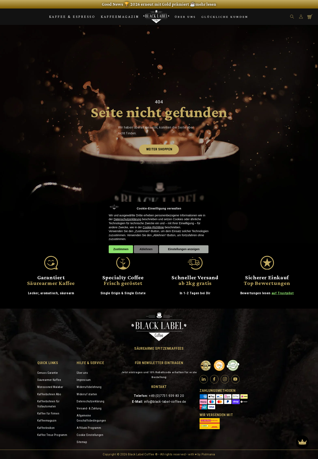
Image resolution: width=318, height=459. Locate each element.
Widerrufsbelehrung (89, 387)
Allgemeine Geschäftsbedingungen (91, 418)
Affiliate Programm (89, 427)
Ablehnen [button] (146, 249)
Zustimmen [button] (121, 249)
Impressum (84, 379)
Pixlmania (208, 454)
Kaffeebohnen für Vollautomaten (48, 404)
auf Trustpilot (283, 293)
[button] (292, 16)
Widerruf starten (87, 394)
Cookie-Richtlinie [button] (153, 227)
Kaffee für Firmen (48, 413)
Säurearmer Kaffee (49, 379)
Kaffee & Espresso (72, 17)
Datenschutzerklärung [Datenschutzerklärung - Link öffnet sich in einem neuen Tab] (127, 219)
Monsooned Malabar (50, 387)
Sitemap (82, 442)
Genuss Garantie (47, 372)
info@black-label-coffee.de (165, 402)
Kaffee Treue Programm (52, 435)
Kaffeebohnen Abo (49, 394)
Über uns (185, 17)
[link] (159, 4)
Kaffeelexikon (46, 427)
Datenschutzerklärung (90, 401)
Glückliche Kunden (224, 17)
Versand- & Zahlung (89, 408)
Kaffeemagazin (120, 17)
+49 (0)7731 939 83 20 (166, 396)
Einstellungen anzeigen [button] (184, 249)
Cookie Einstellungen (90, 435)
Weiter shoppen (159, 149)
